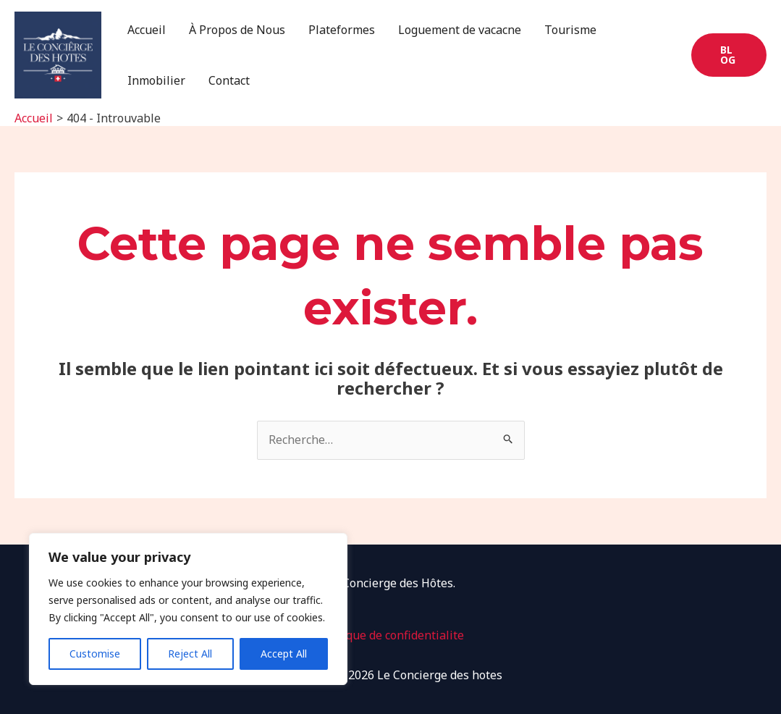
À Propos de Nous (237, 30)
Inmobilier (156, 80)
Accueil (146, 30)
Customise (94, 653)
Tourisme (570, 30)
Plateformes (341, 30)
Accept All (284, 653)
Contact (229, 80)
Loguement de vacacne (459, 30)
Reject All (190, 653)
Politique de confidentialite (390, 635)
